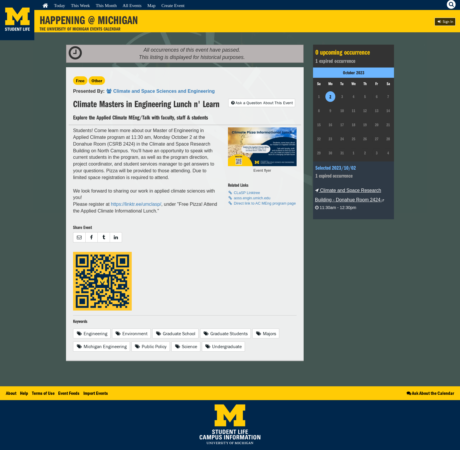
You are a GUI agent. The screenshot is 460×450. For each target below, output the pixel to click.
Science (186, 346)
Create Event (173, 5)
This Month (106, 5)
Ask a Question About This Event (262, 102)
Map (151, 5)
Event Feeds (69, 393)
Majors (266, 333)
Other (97, 80)
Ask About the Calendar (430, 393)
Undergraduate (223, 346)
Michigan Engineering (101, 346)
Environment (131, 333)
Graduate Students (225, 333)
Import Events (95, 393)
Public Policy (151, 346)
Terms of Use (43, 393)
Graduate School (175, 333)
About (11, 393)
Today (59, 5)
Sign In (445, 21)
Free (80, 80)
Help (24, 393)
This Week (80, 5)
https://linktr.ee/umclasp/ (136, 204)
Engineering (91, 333)
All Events (132, 5)
